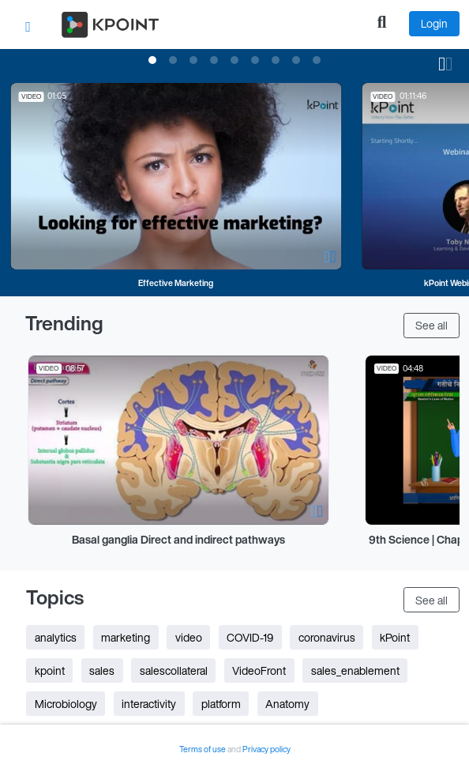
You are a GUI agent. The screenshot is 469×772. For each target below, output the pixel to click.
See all (431, 325)
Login (434, 23)
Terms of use (203, 749)
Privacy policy (266, 749)
